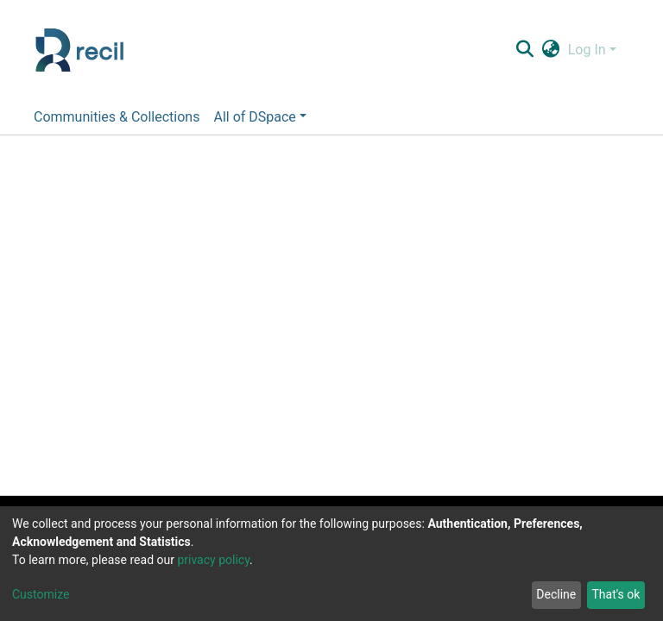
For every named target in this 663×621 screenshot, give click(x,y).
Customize (40, 594)
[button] (550, 50)
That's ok (615, 594)
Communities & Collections (116, 117)
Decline (556, 594)
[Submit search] (524, 50)
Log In (587, 49)
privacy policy (213, 560)
